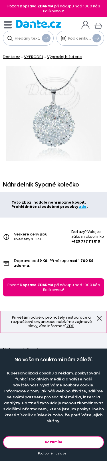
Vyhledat (46, 38)
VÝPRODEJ (33, 56)
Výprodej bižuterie (64, 56)
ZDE (70, 325)
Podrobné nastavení (53, 453)
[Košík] (98, 25)
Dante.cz (11, 56)
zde (82, 206)
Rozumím (53, 442)
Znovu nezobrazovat (99, 318)
